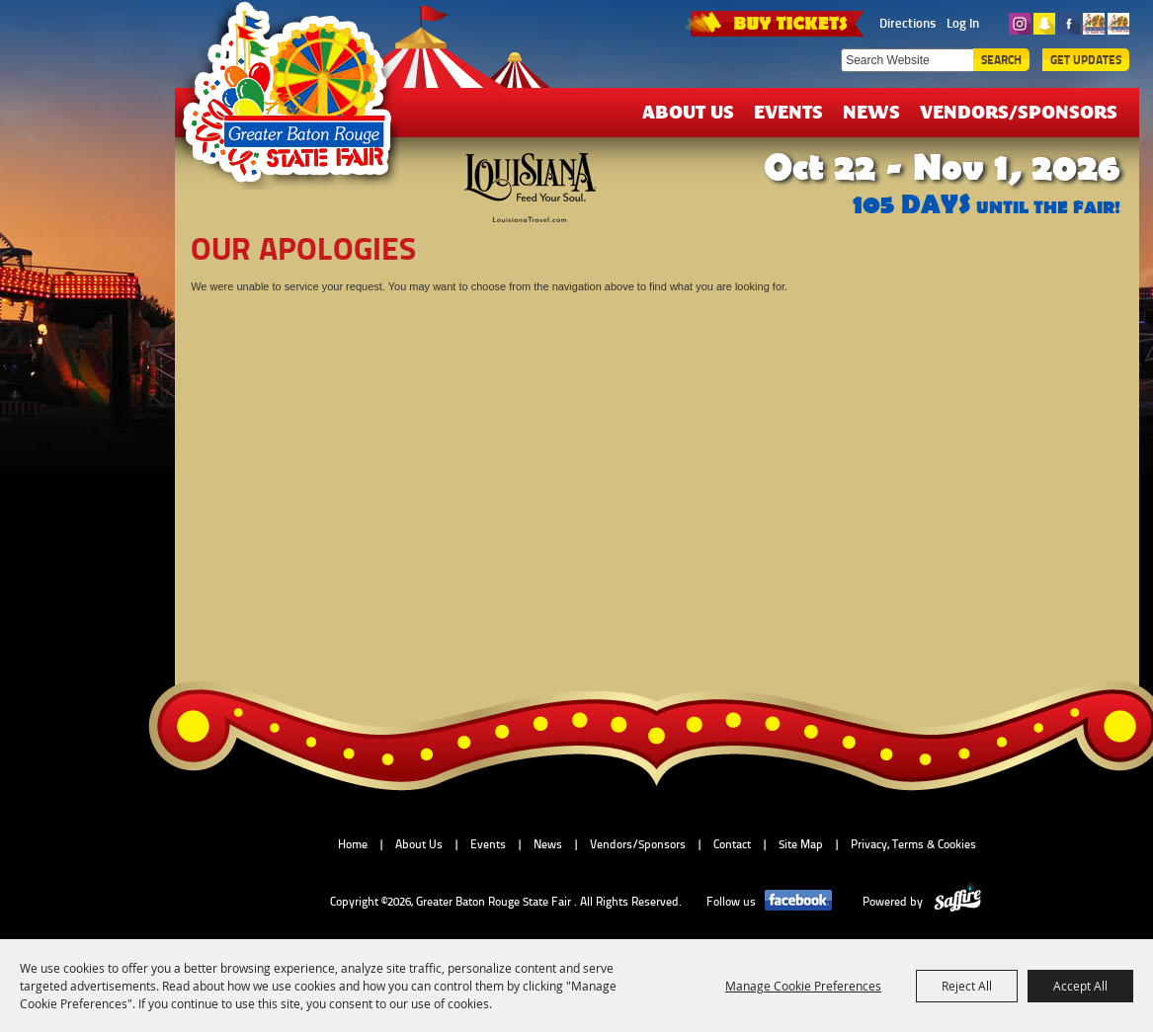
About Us (688, 111)
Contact (732, 844)
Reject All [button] (967, 985)
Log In (963, 23)
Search (1001, 59)
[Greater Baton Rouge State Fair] (296, 102)
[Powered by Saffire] (958, 902)
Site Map (801, 844)
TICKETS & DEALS (776, 22)
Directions (907, 23)
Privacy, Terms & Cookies (913, 844)
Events (788, 111)
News (871, 111)
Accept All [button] (1080, 985)
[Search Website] (907, 60)
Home (353, 844)
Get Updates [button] (1085, 59)
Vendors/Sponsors (1018, 111)
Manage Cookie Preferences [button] (803, 985)
